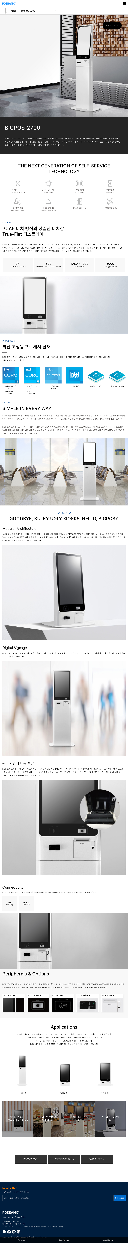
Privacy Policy (20, 1217)
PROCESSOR (31, 1159)
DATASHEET (97, 1159)
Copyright (6, 1217)
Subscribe (119, 1198)
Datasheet (112, 25)
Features (21, 1240)
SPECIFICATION (64, 1159)
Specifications (64, 1240)
